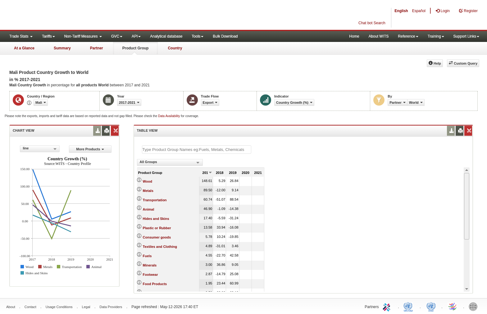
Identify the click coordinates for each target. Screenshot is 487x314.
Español (419, 11)
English (401, 11)
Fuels (147, 256)
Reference (408, 36)
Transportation (155, 200)
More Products (90, 149)
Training (436, 36)
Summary (62, 48)
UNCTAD (409, 306)
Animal (148, 209)
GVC (116, 36)
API (136, 36)
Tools (197, 36)
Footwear (150, 274)
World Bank (474, 306)
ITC (387, 306)
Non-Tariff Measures (83, 36)
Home (354, 36)
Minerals (150, 265)
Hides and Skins (156, 219)
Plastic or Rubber (157, 228)
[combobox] (40, 148)
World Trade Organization (453, 306)
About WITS (379, 36)
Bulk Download (225, 36)
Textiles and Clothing (160, 246)
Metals (148, 191)
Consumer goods (157, 237)
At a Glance (24, 48)
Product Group (135, 48)
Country (175, 48)
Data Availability (169, 116)
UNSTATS (431, 306)
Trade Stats (21, 36)
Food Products (155, 284)
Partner (96, 48)
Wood (147, 181)
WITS (62, 15)
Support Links (466, 36)
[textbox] (196, 149)
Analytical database (166, 36)
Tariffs (48, 36)
